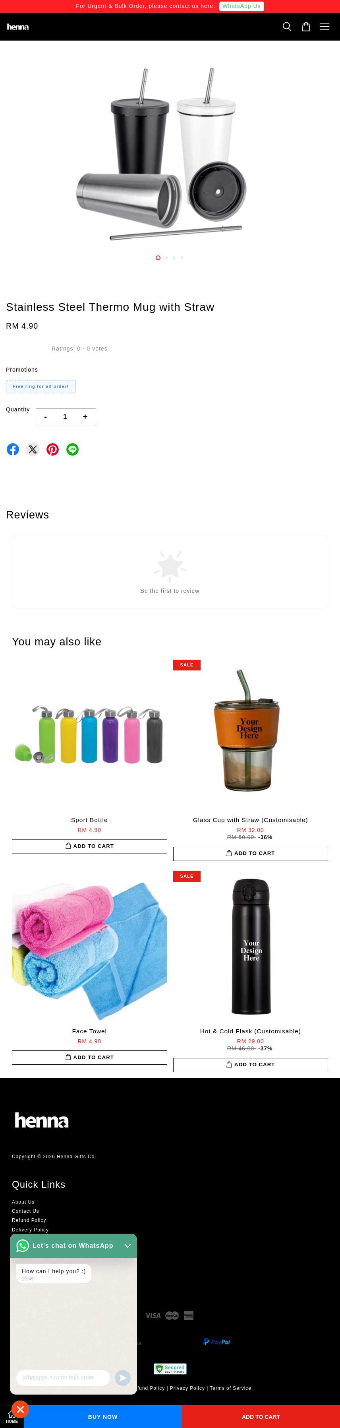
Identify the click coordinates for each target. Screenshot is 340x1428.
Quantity (18, 409)
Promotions (22, 369)
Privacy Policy (187, 1388)
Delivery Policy (30, 1230)
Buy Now (103, 1417)
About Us (23, 1202)
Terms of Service (230, 1388)
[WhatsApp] (20, 1409)
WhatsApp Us (241, 6)
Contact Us (25, 1211)
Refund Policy (29, 1220)
